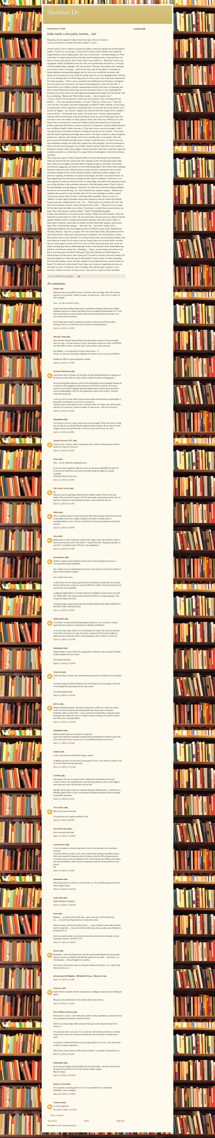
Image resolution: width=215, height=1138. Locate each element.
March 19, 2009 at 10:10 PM (64, 1075)
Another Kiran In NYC (62, 441)
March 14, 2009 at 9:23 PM (63, 610)
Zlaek (55, 459)
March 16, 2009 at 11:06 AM (64, 905)
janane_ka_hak (59, 1084)
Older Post (121, 1121)
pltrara (56, 704)
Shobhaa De (63, 12)
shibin (55, 512)
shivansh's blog (59, 337)
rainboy (56, 752)
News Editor (58, 808)
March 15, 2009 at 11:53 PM (64, 836)
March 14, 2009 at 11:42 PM (64, 695)
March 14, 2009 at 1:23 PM (63, 328)
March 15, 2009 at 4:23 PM (63, 799)
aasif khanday (59, 845)
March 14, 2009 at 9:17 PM (63, 549)
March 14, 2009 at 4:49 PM (63, 432)
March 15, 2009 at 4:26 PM (63, 820)
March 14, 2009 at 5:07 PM (63, 451)
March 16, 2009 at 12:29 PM (64, 942)
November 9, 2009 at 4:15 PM (65, 1110)
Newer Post (52, 1121)
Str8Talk (56, 776)
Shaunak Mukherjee (61, 371)
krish (55, 914)
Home (86, 1121)
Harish (56, 951)
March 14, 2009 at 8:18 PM (63, 528)
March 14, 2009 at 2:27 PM (63, 363)
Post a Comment (57, 1115)
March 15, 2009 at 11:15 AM (64, 767)
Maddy (56, 289)
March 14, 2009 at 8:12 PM (63, 504)
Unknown (57, 672)
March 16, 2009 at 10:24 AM (64, 889)
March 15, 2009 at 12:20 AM (64, 722)
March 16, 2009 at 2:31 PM (63, 1004)
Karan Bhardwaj (60, 829)
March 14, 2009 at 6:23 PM (63, 480)
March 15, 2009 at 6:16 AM (64, 743)
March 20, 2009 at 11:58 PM (64, 1094)
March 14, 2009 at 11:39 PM (64, 663)
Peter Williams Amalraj (63, 1012)
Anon (55, 536)
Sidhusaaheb (58, 619)
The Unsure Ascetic (61, 488)
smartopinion (58, 557)
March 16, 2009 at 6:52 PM (63, 1054)
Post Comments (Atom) (67, 1125)
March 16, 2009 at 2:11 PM (63, 980)
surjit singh (58, 898)
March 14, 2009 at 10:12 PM (64, 639)
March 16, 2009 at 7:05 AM (64, 871)
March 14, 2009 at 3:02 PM (63, 411)
